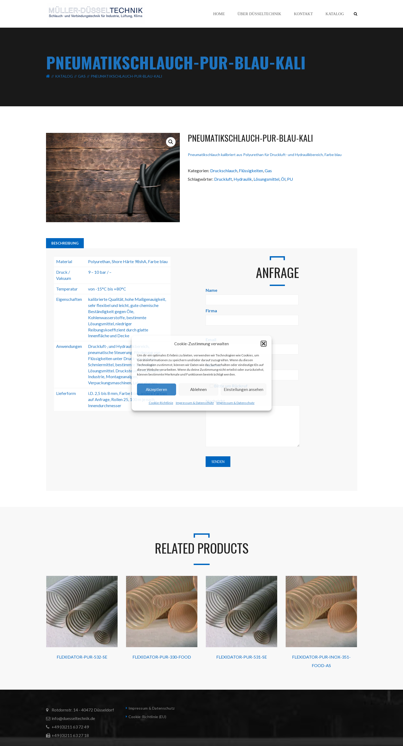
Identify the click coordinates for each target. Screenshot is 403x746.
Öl (283, 179)
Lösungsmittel (266, 179)
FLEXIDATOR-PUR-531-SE (241, 656)
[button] (263, 343)
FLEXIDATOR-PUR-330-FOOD (161, 656)
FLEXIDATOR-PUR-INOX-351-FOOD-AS (321, 661)
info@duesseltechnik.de (73, 718)
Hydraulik (243, 179)
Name (252, 295)
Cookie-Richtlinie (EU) (147, 716)
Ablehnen (198, 389)
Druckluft (223, 179)
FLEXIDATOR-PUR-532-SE (82, 656)
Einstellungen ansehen (243, 389)
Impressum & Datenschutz (195, 403)
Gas (82, 76)
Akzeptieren (156, 389)
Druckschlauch (223, 170)
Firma (252, 315)
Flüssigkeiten (251, 170)
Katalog (64, 76)
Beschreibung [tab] (64, 243)
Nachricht (253, 423)
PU (290, 179)
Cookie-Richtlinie (161, 403)
